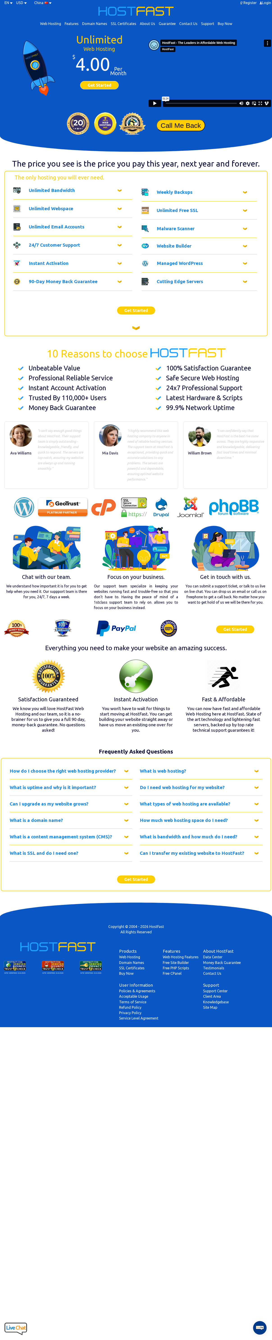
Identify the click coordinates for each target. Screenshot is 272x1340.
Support (207, 24)
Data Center (212, 957)
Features (72, 24)
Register (250, 3)
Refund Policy (130, 1007)
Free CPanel (172, 973)
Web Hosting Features (181, 957)
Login (266, 3)
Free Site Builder (176, 963)
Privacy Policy (130, 1013)
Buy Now (225, 24)
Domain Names (94, 24)
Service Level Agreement (138, 1018)
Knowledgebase (216, 1002)
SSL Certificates (123, 24)
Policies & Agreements (137, 991)
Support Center (215, 991)
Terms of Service (132, 1002)
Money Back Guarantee (222, 963)
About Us (147, 24)
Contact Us (188, 24)
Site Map (210, 1007)
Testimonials (213, 968)
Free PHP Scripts (176, 968)
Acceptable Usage (133, 996)
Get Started (99, 85)
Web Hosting (50, 24)
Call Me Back (181, 125)
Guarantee (167, 24)
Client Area (212, 996)
